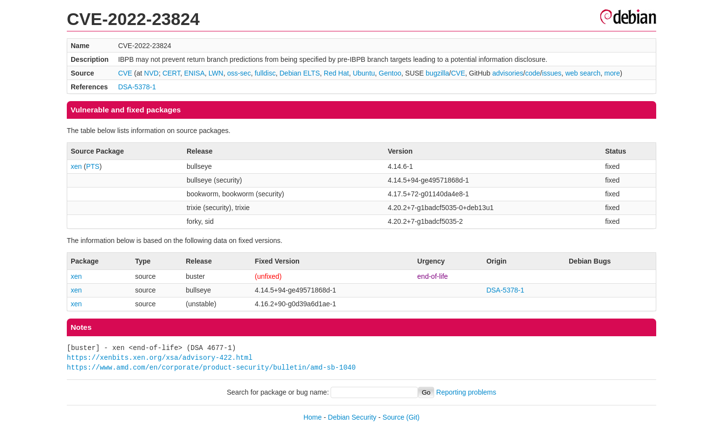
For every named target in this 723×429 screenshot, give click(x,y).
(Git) (412, 417)
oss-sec (238, 73)
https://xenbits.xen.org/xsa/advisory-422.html (159, 357)
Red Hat (336, 73)
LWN (216, 73)
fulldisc (265, 73)
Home (313, 417)
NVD (151, 73)
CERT (171, 73)
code (532, 73)
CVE (125, 73)
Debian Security (352, 417)
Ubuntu (364, 73)
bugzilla (437, 73)
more (612, 73)
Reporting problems (466, 392)
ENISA (194, 73)
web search (583, 73)
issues (551, 73)
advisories (507, 73)
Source (393, 417)
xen (76, 166)
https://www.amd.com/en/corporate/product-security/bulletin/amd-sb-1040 (211, 367)
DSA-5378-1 (137, 87)
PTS (92, 166)
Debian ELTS (299, 73)
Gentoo (390, 73)
